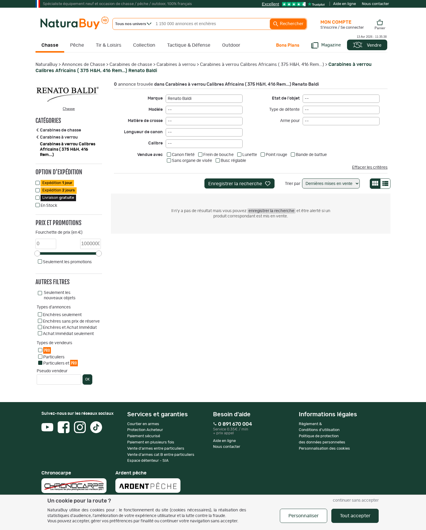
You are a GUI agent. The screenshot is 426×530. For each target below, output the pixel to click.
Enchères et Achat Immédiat (70, 328)
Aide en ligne (344, 4)
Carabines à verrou (176, 64)
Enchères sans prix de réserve (71, 321)
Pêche (77, 45)
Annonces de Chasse (83, 64)
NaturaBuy (46, 64)
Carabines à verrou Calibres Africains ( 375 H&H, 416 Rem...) (262, 64)
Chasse (49, 45)
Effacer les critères (370, 167)
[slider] (37, 253)
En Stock (49, 206)
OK (87, 379)
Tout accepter (355, 515)
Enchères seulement (62, 315)
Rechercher (288, 24)
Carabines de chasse (130, 64)
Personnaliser (303, 515)
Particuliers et (60, 363)
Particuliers (53, 357)
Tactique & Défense (188, 45)
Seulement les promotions (67, 262)
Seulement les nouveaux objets (59, 295)
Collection (144, 45)
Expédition (57, 183)
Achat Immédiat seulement (68, 334)
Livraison (58, 198)
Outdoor (231, 45)
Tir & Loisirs (108, 45)
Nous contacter (375, 4)
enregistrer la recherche (271, 211)
